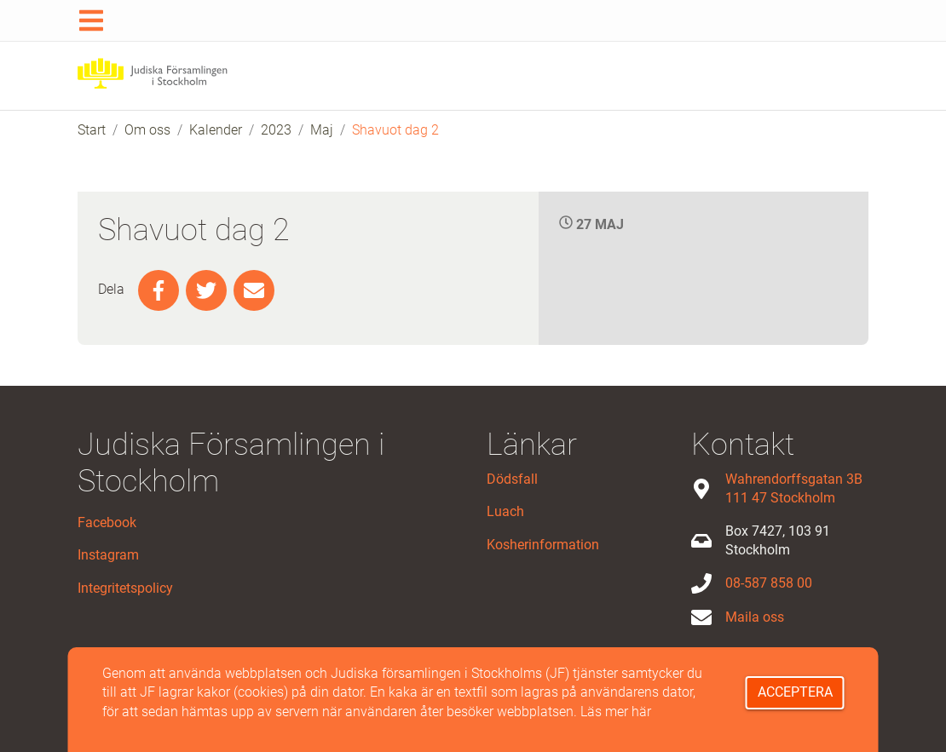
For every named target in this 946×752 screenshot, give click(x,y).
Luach (505, 511)
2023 (276, 130)
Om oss (147, 130)
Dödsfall (512, 479)
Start (92, 130)
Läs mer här (615, 711)
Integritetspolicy (125, 588)
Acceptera (795, 692)
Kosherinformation (543, 545)
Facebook (107, 522)
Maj (321, 130)
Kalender (215, 130)
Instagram (108, 555)
